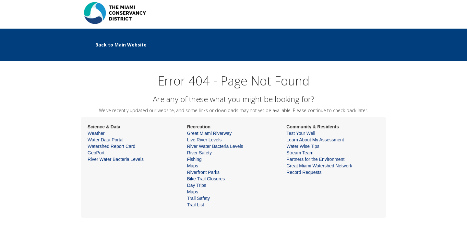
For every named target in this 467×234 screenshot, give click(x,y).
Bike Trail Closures (206, 178)
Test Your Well (300, 133)
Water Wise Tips (302, 146)
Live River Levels (204, 139)
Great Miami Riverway (209, 133)
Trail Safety (198, 198)
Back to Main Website (121, 45)
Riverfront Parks (203, 172)
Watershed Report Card (111, 146)
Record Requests (303, 172)
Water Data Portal (106, 139)
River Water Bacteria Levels (116, 159)
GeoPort (96, 152)
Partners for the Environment (315, 159)
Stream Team (299, 152)
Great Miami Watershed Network (319, 165)
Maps (192, 165)
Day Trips (196, 185)
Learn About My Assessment (315, 139)
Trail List (195, 204)
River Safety (199, 152)
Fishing (194, 159)
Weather (96, 133)
